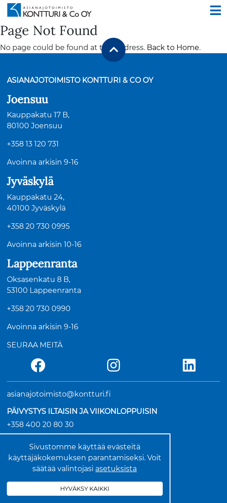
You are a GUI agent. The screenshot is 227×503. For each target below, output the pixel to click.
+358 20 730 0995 (38, 226)
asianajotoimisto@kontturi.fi (59, 394)
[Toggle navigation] (215, 10)
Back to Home (173, 47)
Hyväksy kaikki (84, 488)
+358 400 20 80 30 (40, 424)
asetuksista (116, 468)
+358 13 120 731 (33, 144)
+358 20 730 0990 (39, 308)
